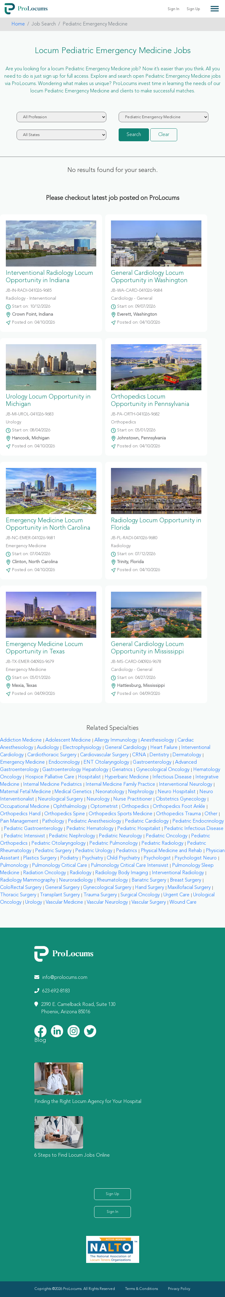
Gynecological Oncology (162, 769)
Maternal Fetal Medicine (25, 791)
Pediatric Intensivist (24, 836)
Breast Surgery (185, 880)
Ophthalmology (70, 806)
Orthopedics (135, 806)
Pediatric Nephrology (72, 836)
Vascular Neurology (107, 902)
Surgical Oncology (140, 895)
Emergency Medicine (22, 762)
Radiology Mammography (27, 880)
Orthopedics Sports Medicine (120, 814)
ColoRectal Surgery (20, 887)
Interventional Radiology (178, 873)
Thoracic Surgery (18, 895)
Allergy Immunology (115, 740)
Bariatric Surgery (149, 880)
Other (210, 814)
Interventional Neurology (185, 784)
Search (134, 134)
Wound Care (183, 902)
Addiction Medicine (21, 740)
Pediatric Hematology (89, 828)
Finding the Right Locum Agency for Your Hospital (87, 1101)
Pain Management (19, 821)
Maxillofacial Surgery (189, 887)
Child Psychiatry (123, 858)
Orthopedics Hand (20, 814)
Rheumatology (112, 880)
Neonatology (109, 791)
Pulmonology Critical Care (59, 865)
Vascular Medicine (64, 902)
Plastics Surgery (39, 858)
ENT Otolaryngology (106, 762)
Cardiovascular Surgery (104, 755)
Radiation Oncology (44, 873)
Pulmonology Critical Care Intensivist (129, 865)
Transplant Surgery (60, 895)
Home (18, 24)
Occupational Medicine (24, 806)
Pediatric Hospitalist (138, 828)
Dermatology (187, 755)
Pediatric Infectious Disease (193, 828)
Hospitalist (89, 777)
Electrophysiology (82, 747)
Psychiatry (92, 858)
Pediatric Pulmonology (113, 843)
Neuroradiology (76, 880)
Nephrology (141, 791)
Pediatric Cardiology (147, 821)
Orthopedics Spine (64, 814)
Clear (163, 134)
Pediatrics (126, 850)
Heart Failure (163, 747)
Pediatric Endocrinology (198, 821)
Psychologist (157, 858)
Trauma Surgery (100, 895)
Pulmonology (14, 865)
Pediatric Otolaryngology (58, 843)
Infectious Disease (172, 777)
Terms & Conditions (141, 1289)
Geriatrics (122, 769)
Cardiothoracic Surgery (51, 755)
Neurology (97, 799)
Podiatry (69, 858)
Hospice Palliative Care (49, 777)
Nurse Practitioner (132, 799)
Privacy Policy (179, 1289)
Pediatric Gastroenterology (33, 828)
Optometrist (104, 806)
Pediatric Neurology (120, 836)
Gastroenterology (152, 762)
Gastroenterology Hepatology (75, 769)
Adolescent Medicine (68, 740)
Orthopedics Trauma (178, 814)
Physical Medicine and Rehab (171, 850)
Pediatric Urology (93, 850)
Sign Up (193, 9)
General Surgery (62, 887)
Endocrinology (64, 762)
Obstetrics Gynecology (181, 799)
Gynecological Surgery (107, 887)
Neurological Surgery (60, 799)
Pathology (53, 821)
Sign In (173, 9)
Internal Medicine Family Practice (120, 784)
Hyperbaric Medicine (127, 777)
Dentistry (159, 755)
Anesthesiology (157, 740)
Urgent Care (176, 895)
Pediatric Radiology (162, 843)
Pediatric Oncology (166, 836)
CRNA (139, 755)
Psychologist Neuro (195, 858)
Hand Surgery (149, 887)
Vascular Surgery (149, 902)
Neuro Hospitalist (177, 791)
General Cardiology (126, 747)
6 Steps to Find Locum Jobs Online (72, 1155)
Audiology (48, 747)
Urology (33, 902)
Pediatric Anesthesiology (94, 821)
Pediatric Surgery (53, 850)
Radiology (80, 873)
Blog (40, 1040)
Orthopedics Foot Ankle (179, 806)
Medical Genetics (73, 791)
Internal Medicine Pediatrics (52, 784)
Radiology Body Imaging (121, 873)
